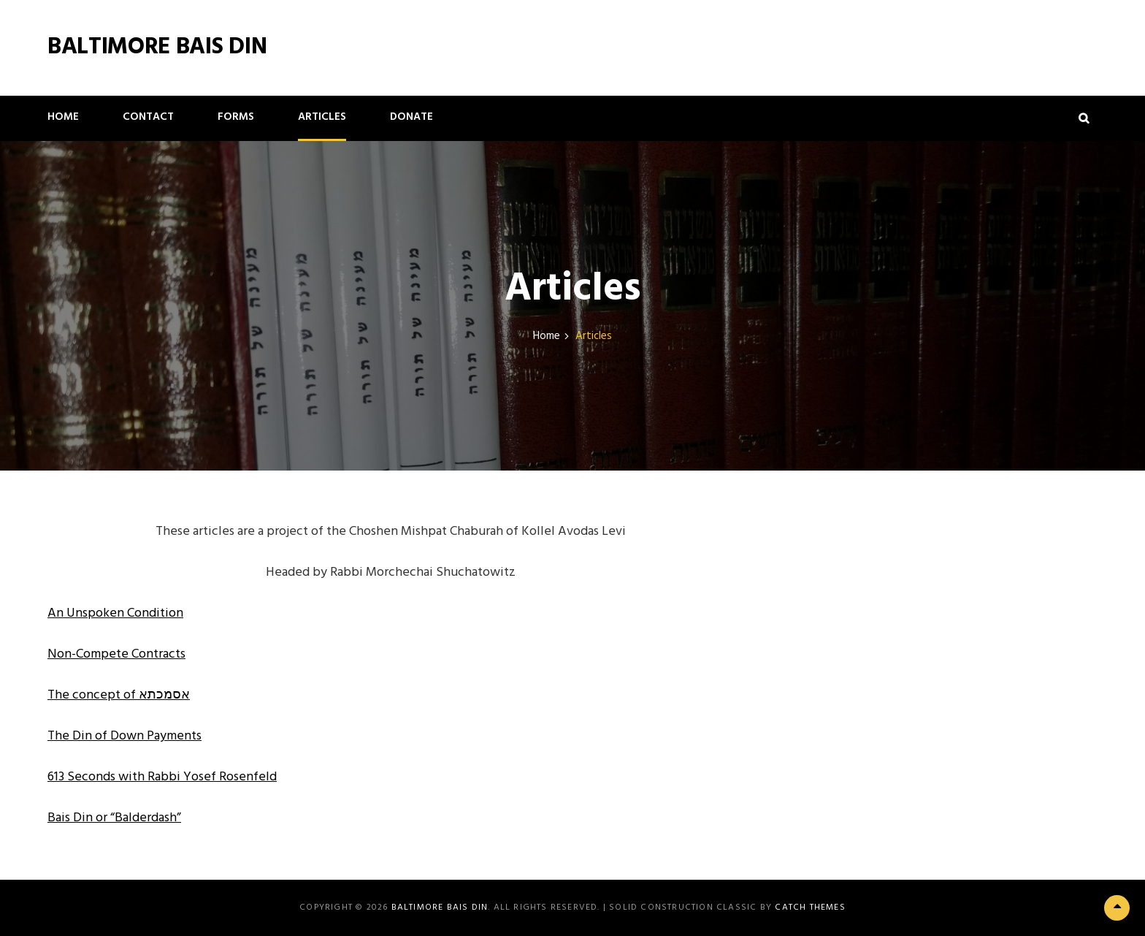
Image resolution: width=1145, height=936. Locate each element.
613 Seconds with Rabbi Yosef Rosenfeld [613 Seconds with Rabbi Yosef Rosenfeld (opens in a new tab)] (162, 777)
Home (63, 117)
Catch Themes (810, 907)
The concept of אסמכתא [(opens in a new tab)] (118, 695)
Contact (148, 117)
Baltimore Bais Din (157, 47)
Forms (236, 117)
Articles (322, 117)
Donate (411, 117)
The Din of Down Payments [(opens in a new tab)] (124, 736)
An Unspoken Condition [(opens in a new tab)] (115, 613)
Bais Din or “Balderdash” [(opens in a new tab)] (114, 818)
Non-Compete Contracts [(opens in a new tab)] (116, 654)
